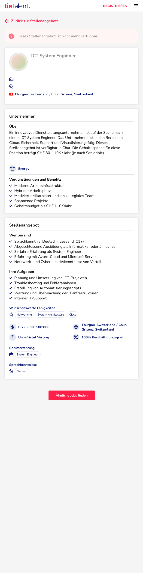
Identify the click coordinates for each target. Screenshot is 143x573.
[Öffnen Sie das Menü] (136, 6)
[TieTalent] (17, 5)
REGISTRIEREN (115, 5)
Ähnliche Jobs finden (72, 395)
